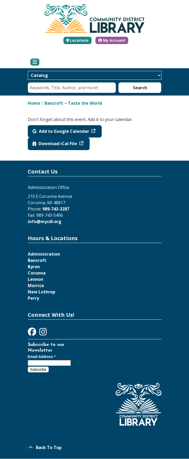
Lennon (35, 279)
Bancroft (37, 260)
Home (34, 103)
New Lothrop (41, 292)
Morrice (36, 285)
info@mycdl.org (44, 221)
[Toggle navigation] (35, 62)
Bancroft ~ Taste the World (73, 103)
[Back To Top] (94, 447)
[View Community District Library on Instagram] (43, 333)
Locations (79, 40)
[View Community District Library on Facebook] (32, 333)
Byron (34, 267)
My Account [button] (111, 40)
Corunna (37, 273)
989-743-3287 (55, 209)
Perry (33, 298)
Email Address (42, 357)
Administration (44, 254)
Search (140, 88)
